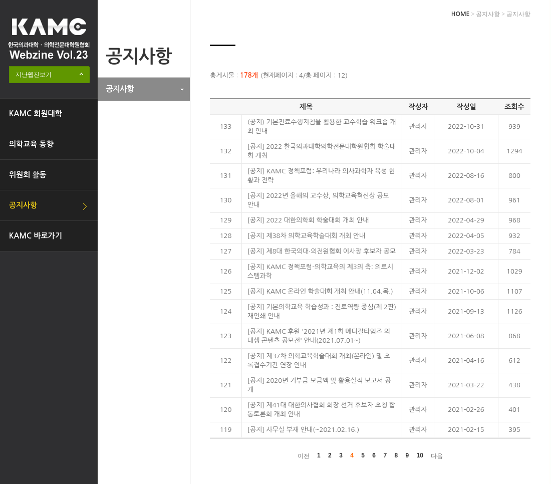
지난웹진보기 (34, 74)
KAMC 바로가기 (35, 235)
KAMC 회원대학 (35, 113)
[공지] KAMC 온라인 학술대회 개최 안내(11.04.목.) (320, 291)
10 (420, 455)
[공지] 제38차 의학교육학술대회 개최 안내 (306, 235)
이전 (304, 455)
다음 (437, 455)
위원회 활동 (28, 174)
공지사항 (23, 205)
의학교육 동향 (31, 144)
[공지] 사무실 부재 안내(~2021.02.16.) (303, 429)
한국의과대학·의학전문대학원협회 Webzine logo (49, 39)
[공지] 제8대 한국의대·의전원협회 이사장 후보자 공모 (321, 251)
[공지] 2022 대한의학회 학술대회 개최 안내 (308, 220)
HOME (460, 14)
